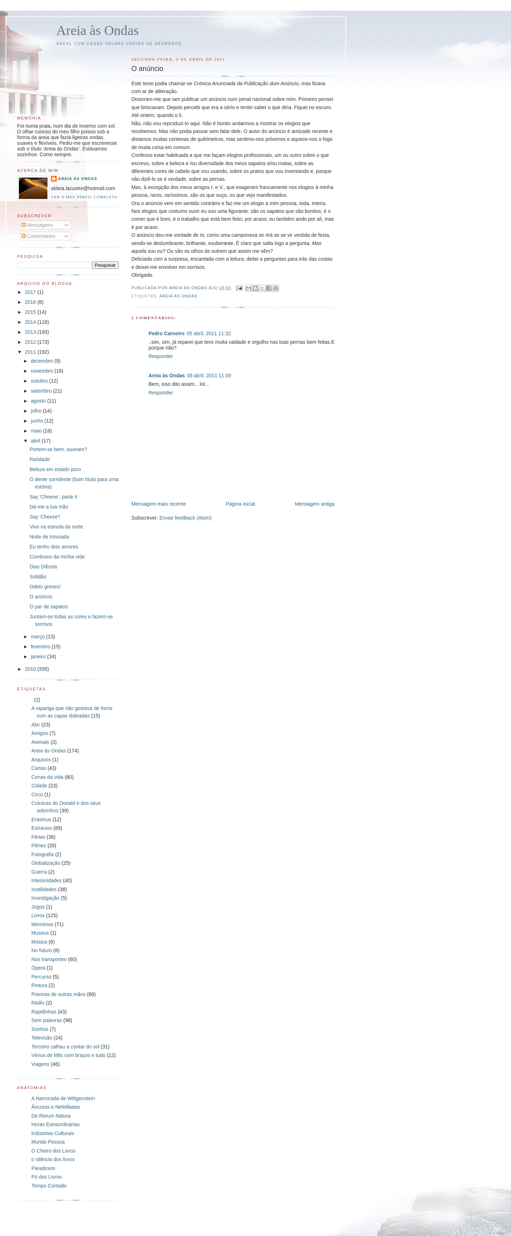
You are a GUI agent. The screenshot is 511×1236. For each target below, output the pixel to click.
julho (36, 411)
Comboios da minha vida (57, 557)
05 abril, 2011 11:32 (209, 333)
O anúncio (41, 596)
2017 (31, 292)
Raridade (40, 459)
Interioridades (46, 880)
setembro (42, 391)
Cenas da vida (47, 777)
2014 (31, 322)
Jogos (38, 907)
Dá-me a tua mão (49, 507)
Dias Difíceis (43, 567)
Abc (35, 724)
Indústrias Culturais (52, 1133)
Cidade (39, 785)
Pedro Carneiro (166, 333)
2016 (31, 302)
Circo (37, 794)
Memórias (42, 924)
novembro (42, 371)
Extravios (41, 828)
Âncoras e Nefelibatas (55, 1107)
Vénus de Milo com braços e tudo (68, 1055)
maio (37, 431)
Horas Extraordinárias (55, 1124)
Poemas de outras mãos (58, 994)
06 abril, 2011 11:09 (209, 375)
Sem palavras (46, 1020)
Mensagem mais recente (158, 504)
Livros (38, 915)
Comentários (38, 236)
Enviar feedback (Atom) (185, 518)
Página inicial (240, 504)
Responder (160, 356)
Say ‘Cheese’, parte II (53, 497)
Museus (40, 933)
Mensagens (37, 225)
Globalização (45, 863)
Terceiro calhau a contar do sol (65, 1046)
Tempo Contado (49, 1186)
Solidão (38, 576)
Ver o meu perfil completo (84, 197)
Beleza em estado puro (55, 469)
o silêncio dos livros (53, 1159)
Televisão (41, 1038)
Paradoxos (43, 1168)
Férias (38, 837)
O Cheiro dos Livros (53, 1151)
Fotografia (42, 854)
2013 (31, 332)
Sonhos (39, 1029)
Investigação (45, 898)
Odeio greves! (45, 586)
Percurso (41, 977)
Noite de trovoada (49, 537)
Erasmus (41, 819)
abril (36, 441)
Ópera (38, 968)
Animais (40, 742)
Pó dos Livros (46, 1177)
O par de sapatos (49, 606)
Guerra (39, 872)
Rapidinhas (43, 1012)
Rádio (38, 1003)
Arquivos (41, 759)
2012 (31, 342)
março (38, 636)
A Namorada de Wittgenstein (63, 1098)
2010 (31, 669)
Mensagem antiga (314, 504)
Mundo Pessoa (48, 1142)
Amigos (39, 733)
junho (37, 421)
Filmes (38, 845)
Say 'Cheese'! (45, 517)
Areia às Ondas (97, 30)
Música (39, 942)
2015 (31, 312)
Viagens (40, 1064)
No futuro (41, 950)
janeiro (39, 656)
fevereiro (41, 646)
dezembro (42, 361)
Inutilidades (44, 889)
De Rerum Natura (51, 1116)
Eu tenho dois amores (54, 547)
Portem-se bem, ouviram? (58, 449)
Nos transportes (49, 959)
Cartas (38, 768)
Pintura (39, 985)
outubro (40, 381)
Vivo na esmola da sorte (56, 527)
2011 (31, 352)
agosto (39, 401)
